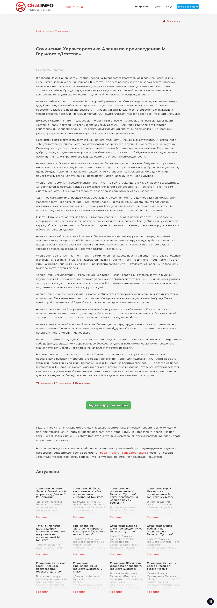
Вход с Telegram (188, 6)
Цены (157, 6)
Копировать (46, 383)
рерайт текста (109, 452)
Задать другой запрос (108, 405)
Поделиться (173, 21)
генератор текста (134, 452)
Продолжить (82, 383)
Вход (169, 6)
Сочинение (62, 31)
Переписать (64, 383)
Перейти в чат (74, 6)
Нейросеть (141, 6)
